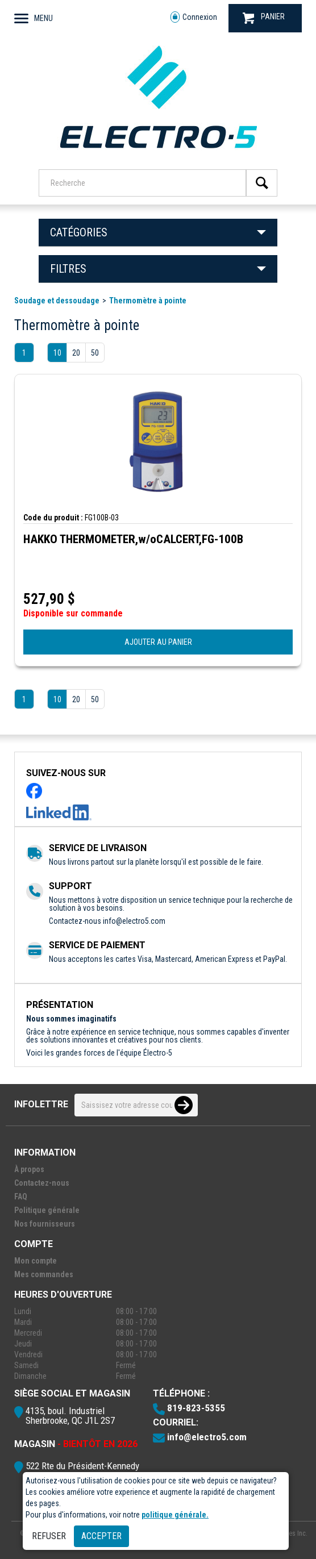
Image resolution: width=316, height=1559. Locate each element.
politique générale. (175, 1514)
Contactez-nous (41, 1182)
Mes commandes (43, 1274)
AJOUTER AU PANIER (158, 642)
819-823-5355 (196, 1408)
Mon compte (35, 1260)
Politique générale (47, 1210)
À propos (29, 1169)
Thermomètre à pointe (147, 300)
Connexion (194, 17)
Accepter (101, 1536)
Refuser (49, 1536)
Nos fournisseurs (44, 1223)
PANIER (264, 18)
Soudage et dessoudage (56, 300)
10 (57, 353)
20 (76, 353)
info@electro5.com (134, 921)
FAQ (20, 1196)
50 (95, 353)
